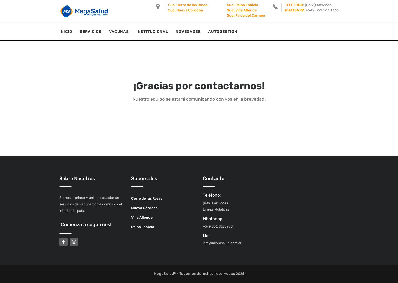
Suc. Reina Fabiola (242, 5)
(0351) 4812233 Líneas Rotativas (216, 206)
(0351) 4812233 (318, 5)
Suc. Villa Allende (242, 10)
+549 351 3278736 (218, 226)
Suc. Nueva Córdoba (185, 10)
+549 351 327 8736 (322, 10)
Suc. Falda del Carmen (246, 15)
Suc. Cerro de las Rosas (187, 5)
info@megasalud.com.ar (222, 243)
